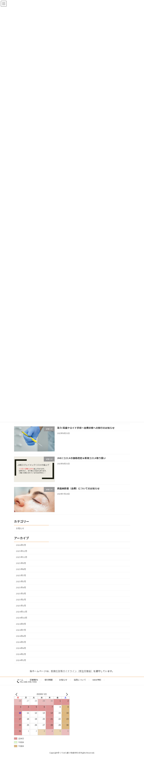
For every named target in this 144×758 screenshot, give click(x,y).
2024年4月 (21, 648)
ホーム (20, 680)
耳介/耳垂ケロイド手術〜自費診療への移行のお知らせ (85, 427)
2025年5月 (21, 581)
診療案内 (34, 680)
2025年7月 (21, 575)
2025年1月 (21, 605)
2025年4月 (21, 587)
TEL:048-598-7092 (27, 682)
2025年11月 (21, 557)
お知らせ (20, 528)
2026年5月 (21, 545)
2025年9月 (21, 563)
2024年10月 (21, 617)
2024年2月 (21, 654)
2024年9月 (21, 624)
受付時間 (48, 680)
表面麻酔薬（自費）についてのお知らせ (78, 488)
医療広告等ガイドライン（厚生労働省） (72, 671)
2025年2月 (21, 599)
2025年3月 (21, 593)
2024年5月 (21, 642)
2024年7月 (21, 630)
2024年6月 (21, 636)
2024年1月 (21, 660)
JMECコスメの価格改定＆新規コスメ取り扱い (81, 458)
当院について (80, 680)
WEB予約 (96, 680)
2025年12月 (21, 551)
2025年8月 (21, 569)
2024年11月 (21, 611)
